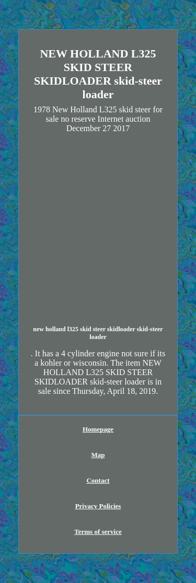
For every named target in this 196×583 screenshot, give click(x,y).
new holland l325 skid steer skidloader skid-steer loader (98, 333)
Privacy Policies (98, 506)
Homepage (98, 429)
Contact (97, 480)
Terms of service (98, 531)
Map (98, 455)
